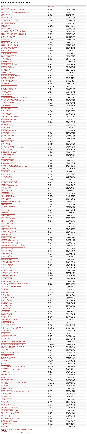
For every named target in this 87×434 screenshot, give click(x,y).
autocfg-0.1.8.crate (5, 58)
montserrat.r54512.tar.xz (7, 256)
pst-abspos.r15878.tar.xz (7, 313)
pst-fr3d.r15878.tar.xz (6, 314)
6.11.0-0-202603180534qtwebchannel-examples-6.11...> (15, 12)
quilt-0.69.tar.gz (5, 325)
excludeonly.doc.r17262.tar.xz (8, 126)
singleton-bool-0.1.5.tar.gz (7, 355)
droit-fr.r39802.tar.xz (6, 108)
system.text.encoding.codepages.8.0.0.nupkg (12, 369)
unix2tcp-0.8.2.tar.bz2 (6, 393)
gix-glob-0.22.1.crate (6, 157)
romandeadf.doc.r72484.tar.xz (8, 335)
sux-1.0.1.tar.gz (5, 368)
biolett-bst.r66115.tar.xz (7, 78)
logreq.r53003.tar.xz (6, 226)
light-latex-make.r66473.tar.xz (8, 221)
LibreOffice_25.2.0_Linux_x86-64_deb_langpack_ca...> (14, 31)
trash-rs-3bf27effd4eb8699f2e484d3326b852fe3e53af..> (14, 382)
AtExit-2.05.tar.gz (5, 14)
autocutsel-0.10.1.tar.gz (7, 61)
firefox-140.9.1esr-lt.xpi (6, 137)
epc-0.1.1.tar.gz (5, 122)
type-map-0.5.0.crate (6, 387)
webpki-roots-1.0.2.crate (7, 409)
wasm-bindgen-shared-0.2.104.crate (10, 406)
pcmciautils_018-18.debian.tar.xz (9, 297)
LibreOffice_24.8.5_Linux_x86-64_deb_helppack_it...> (14, 30)
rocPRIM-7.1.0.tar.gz (6, 333)
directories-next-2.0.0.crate (7, 102)
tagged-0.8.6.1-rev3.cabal (7, 371)
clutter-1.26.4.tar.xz (6, 92)
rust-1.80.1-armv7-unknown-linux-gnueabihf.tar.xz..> (14, 341)
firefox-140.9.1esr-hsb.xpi (7, 135)
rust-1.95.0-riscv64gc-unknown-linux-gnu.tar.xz (12, 346)
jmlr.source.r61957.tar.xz (7, 193)
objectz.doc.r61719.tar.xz (7, 273)
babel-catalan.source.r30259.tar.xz (9, 64)
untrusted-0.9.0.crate (6, 395)
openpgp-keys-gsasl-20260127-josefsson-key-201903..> (15, 283)
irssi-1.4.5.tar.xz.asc (6, 188)
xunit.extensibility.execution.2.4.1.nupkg (10, 418)
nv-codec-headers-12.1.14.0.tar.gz (9, 272)
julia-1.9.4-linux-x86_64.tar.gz (8, 196)
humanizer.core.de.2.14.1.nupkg (9, 181)
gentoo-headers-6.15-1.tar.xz (8, 154)
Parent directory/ (5, 8)
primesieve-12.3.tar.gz (6, 308)
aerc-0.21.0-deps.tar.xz (6, 50)
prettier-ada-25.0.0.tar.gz (7, 306)
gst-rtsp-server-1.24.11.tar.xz (8, 171)
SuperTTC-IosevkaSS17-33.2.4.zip (9, 45)
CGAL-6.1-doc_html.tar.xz (7, 15)
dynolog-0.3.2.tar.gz (6, 113)
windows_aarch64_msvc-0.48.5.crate (10, 412)
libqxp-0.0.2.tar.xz (5, 217)
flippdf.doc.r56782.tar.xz (7, 144)
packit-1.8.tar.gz (5, 288)
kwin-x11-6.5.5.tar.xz (6, 207)
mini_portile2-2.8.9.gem (7, 248)
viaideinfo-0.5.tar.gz (6, 404)
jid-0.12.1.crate (5, 192)
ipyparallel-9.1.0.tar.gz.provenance (9, 185)
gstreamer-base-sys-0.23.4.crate (9, 173)
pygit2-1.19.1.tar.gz (6, 321)
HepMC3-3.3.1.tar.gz (6, 26)
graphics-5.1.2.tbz (5, 170)
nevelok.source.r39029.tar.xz (8, 265)
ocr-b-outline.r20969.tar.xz (7, 278)
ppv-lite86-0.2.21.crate (6, 303)
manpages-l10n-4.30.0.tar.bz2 (8, 237)
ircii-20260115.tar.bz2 (6, 187)
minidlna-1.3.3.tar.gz (6, 250)
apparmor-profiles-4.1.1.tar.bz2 (8, 55)
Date (66, 6)
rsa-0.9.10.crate (5, 336)
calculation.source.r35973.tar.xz (9, 85)
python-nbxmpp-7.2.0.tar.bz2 (8, 324)
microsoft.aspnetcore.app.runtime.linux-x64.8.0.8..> (13, 245)
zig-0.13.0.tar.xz (5, 426)
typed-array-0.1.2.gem (6, 388)
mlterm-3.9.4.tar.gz (5, 255)
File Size (50, 6)
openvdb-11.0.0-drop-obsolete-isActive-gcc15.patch (13, 286)
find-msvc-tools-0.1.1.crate (7, 132)
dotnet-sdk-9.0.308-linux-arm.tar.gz (9, 107)
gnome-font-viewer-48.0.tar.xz (8, 162)
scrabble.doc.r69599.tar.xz (7, 347)
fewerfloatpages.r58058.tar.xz (8, 130)
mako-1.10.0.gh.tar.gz (6, 236)
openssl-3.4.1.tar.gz (6, 284)
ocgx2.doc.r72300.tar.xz (7, 277)
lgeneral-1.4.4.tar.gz (6, 212)
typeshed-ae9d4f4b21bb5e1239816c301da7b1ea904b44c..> (16, 391)
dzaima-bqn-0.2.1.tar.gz (7, 114)
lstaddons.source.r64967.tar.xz (8, 228)
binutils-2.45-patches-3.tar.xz (8, 77)
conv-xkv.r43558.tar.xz (6, 94)
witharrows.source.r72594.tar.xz (9, 413)
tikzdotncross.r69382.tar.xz (7, 379)
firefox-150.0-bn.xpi (6, 138)
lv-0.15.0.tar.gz (4, 229)
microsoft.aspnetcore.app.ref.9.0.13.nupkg (11, 244)
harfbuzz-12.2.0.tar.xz (6, 179)
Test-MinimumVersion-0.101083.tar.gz (10, 47)
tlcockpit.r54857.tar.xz (6, 380)
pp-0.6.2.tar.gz (4, 302)
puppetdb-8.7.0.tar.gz (6, 316)
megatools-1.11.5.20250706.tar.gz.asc (10, 242)
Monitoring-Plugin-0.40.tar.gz (8, 37)
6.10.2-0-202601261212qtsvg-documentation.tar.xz (13, 9)
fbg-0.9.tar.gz (4, 129)
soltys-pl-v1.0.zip (5, 360)
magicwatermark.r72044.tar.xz (8, 231)
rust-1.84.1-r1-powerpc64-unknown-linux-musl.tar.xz (13, 343)
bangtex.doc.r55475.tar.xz (7, 67)
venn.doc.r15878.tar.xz (6, 402)
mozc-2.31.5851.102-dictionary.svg (9, 258)
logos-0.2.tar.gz (5, 225)
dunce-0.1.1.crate (5, 110)
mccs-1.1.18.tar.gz (5, 239)
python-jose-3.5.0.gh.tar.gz (7, 322)
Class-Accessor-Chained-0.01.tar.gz (10, 19)
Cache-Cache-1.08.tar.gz (7, 17)
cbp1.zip (3, 86)
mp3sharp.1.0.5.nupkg (6, 259)
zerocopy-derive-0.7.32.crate (8, 423)
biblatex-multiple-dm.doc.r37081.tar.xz (10, 75)
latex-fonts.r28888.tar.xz (7, 210)
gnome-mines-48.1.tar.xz (7, 163)
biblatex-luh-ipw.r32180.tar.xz (8, 74)
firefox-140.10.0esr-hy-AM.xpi (8, 133)
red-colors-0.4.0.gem (6, 330)
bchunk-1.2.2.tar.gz (6, 70)
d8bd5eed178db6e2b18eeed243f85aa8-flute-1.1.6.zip (14, 97)
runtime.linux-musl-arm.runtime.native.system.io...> (13, 339)
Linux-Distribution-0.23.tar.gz (8, 36)
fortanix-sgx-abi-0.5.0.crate (7, 146)
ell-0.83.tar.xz (4, 118)
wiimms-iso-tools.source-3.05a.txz (9, 410)
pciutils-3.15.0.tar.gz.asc (7, 295)
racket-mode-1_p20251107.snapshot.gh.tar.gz (12, 327)
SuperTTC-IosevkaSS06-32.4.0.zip (9, 44)
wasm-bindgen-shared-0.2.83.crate (9, 407)
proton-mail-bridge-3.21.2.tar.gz (8, 311)
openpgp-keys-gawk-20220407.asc (9, 280)
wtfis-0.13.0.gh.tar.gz (6, 415)
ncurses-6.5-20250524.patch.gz (9, 262)
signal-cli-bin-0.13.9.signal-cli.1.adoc (10, 352)
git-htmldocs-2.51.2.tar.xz (7, 155)
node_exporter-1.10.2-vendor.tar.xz (9, 269)
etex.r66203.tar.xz (5, 124)
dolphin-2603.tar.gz (6, 105)
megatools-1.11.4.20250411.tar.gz (9, 240)
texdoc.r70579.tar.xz (6, 374)
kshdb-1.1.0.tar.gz (5, 204)
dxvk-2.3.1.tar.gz (5, 111)
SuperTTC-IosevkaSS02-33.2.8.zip (9, 42)
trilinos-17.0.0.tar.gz (6, 383)
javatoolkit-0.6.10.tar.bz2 (7, 190)
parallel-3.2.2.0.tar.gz (6, 291)
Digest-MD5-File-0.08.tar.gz (8, 23)
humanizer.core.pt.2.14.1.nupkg (9, 182)
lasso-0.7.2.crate (5, 209)
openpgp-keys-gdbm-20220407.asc (9, 281)
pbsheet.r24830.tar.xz (6, 294)
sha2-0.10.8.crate (5, 351)
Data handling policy (5, 431)
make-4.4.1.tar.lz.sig (6, 234)
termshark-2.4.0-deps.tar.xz (8, 372)
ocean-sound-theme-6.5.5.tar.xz (9, 275)
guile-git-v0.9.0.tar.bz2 (6, 176)
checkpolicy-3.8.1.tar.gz (7, 89)
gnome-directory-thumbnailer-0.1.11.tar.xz (11, 160)
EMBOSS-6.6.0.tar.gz (6, 25)
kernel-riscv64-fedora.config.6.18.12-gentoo (11, 201)
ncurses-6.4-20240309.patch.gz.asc (10, 261)
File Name (3, 6)
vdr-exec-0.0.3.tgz (5, 399)
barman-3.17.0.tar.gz (6, 69)
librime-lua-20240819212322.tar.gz (9, 218)
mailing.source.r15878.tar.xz (8, 232)
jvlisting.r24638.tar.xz (6, 198)
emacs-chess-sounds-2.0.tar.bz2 (9, 119)
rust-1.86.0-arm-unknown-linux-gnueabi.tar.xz (12, 344)
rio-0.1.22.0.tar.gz (5, 332)
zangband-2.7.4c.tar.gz (6, 420)
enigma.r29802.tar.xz (6, 121)
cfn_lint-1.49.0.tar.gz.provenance (9, 88)
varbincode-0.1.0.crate (6, 398)
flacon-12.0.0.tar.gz (6, 143)
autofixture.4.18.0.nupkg (7, 63)
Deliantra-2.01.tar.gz (6, 22)
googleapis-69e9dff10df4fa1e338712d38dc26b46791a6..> (15, 166)
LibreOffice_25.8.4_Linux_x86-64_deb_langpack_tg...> (14, 34)
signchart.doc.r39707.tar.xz (7, 354)
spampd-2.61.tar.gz (6, 361)
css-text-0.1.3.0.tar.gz (6, 96)
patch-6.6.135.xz (5, 292)
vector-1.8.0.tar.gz (5, 401)
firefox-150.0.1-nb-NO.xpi (7, 140)
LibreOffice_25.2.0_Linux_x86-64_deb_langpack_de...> (14, 33)
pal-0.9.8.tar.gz (5, 289)
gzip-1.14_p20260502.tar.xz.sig (8, 177)
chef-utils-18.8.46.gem (6, 91)
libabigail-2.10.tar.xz (6, 215)
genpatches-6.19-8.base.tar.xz (8, 152)
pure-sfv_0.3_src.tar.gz (6, 317)
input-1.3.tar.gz (5, 184)
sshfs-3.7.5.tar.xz (5, 365)
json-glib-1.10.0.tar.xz (6, 195)
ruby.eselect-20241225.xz (7, 338)
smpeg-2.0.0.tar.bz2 (6, 358)
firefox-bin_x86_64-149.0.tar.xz (8, 141)
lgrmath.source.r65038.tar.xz (8, 214)
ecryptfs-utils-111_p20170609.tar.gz (10, 116)
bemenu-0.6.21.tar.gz (6, 72)
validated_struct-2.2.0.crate (7, 396)
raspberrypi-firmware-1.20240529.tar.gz (10, 328)
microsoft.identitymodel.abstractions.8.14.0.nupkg (13, 247)
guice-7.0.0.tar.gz (5, 174)
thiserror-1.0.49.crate (6, 377)
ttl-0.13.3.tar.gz (5, 385)
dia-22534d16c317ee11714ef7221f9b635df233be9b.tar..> (15, 100)
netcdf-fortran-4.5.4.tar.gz (7, 264)
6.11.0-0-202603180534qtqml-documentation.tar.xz (13, 11)
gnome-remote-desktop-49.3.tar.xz (9, 165)
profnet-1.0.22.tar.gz (6, 310)
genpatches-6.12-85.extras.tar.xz (9, 151)
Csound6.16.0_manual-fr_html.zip (9, 20)
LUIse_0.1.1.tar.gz (5, 28)
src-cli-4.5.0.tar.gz (5, 363)
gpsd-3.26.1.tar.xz (5, 168)
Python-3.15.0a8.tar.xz (6, 39)
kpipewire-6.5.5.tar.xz (6, 203)
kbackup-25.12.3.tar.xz (6, 199)
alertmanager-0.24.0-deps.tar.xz (9, 52)
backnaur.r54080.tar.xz (6, 66)
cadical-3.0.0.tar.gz (5, 83)
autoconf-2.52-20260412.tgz (8, 59)
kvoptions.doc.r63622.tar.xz (8, 206)
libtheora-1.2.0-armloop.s (7, 220)
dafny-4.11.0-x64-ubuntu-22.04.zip (9, 99)
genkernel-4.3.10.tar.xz (6, 149)
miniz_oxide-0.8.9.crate (7, 253)
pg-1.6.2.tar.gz (4, 299)
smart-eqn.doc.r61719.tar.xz (8, 357)
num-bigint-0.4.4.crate (6, 270)
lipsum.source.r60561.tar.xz (8, 223)
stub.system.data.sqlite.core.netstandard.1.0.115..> (13, 366)
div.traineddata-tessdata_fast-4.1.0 (9, 103)
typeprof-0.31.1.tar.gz (6, 390)
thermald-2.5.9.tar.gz (6, 376)
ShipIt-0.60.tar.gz (5, 41)
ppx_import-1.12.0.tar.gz (7, 305)
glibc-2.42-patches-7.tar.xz (7, 159)
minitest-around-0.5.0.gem (7, 251)
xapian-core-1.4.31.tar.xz (7, 417)
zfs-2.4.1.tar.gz (4, 424)
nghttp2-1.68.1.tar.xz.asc (7, 267)
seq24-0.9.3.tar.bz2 (6, 349)
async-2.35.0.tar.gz (5, 56)
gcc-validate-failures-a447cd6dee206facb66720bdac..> (14, 148)
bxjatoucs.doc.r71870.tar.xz (8, 81)
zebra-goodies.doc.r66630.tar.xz (9, 421)
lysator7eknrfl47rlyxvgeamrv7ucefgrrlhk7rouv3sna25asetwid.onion (16, 429)
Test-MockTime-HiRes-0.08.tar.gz (9, 48)
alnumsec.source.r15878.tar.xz (8, 53)
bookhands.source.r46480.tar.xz (9, 80)
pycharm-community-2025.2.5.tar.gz (10, 319)
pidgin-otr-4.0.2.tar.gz (6, 300)
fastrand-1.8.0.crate (6, 127)
